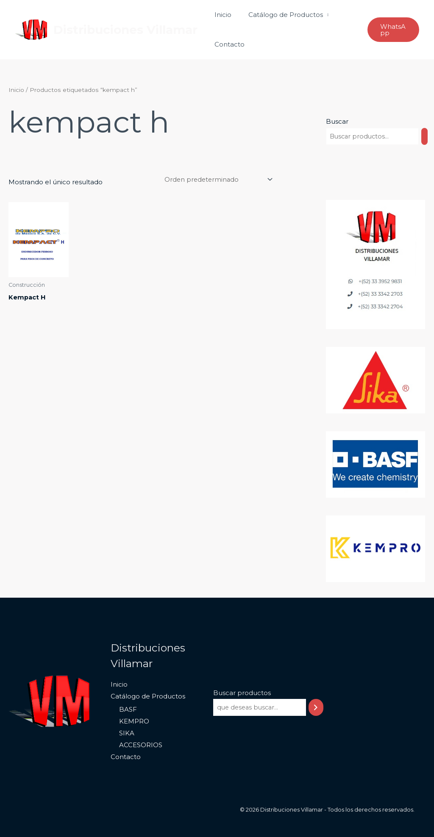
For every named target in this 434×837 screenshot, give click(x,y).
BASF (127, 710)
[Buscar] (427, 136)
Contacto (227, 44)
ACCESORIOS (139, 745)
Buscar (337, 121)
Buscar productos (240, 693)
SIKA (126, 733)
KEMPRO (133, 722)
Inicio (220, 15)
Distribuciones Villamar (125, 29)
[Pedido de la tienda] (215, 179)
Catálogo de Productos (279, 15)
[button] (391, 29)
